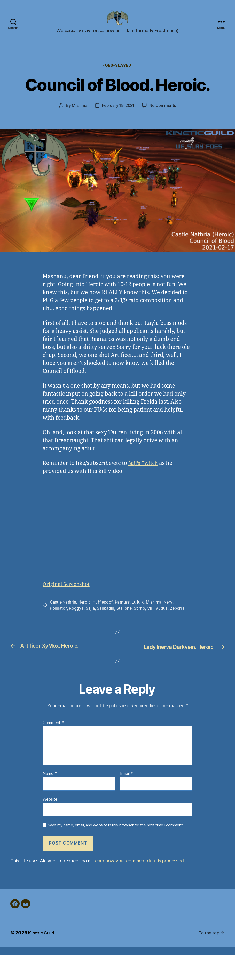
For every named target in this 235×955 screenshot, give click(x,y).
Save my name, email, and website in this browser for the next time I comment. (116, 833)
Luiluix (139, 610)
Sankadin (105, 616)
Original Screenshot (68, 592)
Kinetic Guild (42, 940)
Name (50, 781)
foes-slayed (117, 73)
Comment (53, 730)
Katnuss (123, 610)
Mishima (78, 113)
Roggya (76, 616)
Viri (150, 616)
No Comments (163, 113)
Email (126, 781)
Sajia (90, 616)
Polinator (58, 616)
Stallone (123, 616)
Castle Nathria (63, 610)
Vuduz (161, 616)
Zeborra (177, 616)
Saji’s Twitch (144, 471)
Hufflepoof (103, 610)
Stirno (139, 616)
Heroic (85, 610)
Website (50, 806)
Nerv (169, 610)
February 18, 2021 (118, 113)
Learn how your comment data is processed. (138, 868)
